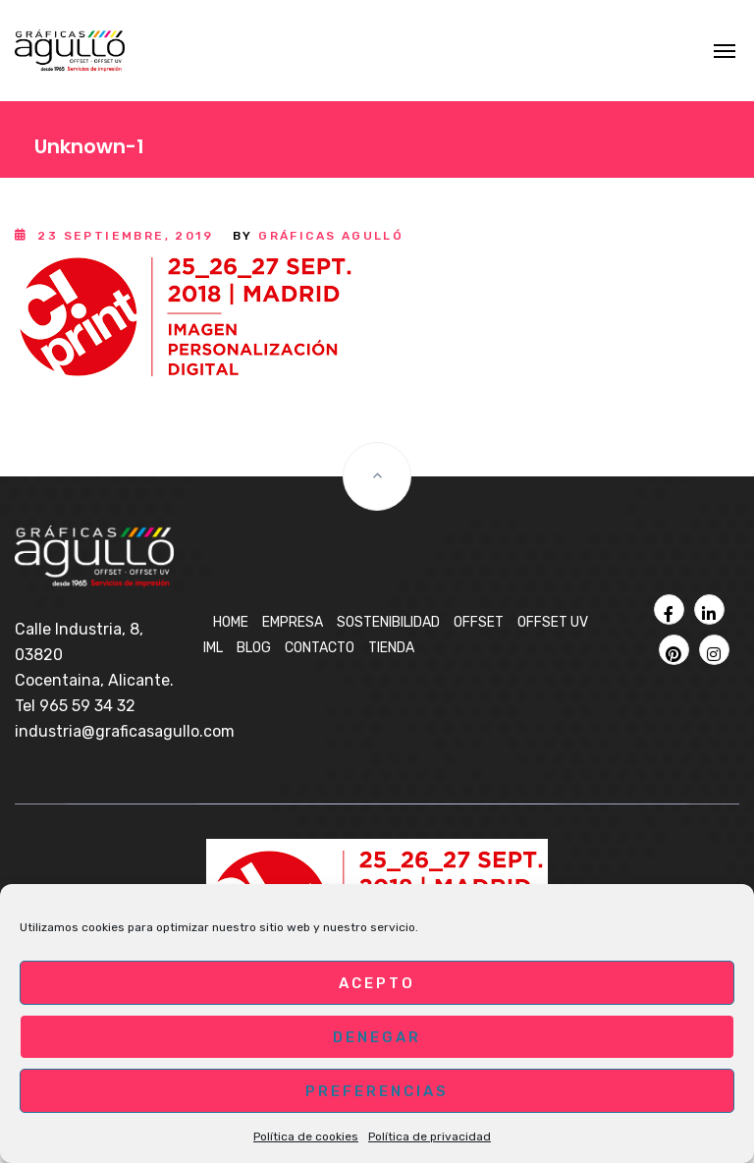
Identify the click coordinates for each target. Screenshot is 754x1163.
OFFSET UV (552, 622)
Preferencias (377, 1091)
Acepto (377, 983)
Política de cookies (305, 1136)
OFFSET (479, 622)
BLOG (254, 647)
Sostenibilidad (388, 622)
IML (213, 647)
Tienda (391, 647)
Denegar (377, 1037)
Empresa (292, 622)
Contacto (319, 647)
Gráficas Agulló (331, 236)
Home (230, 622)
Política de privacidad (429, 1136)
